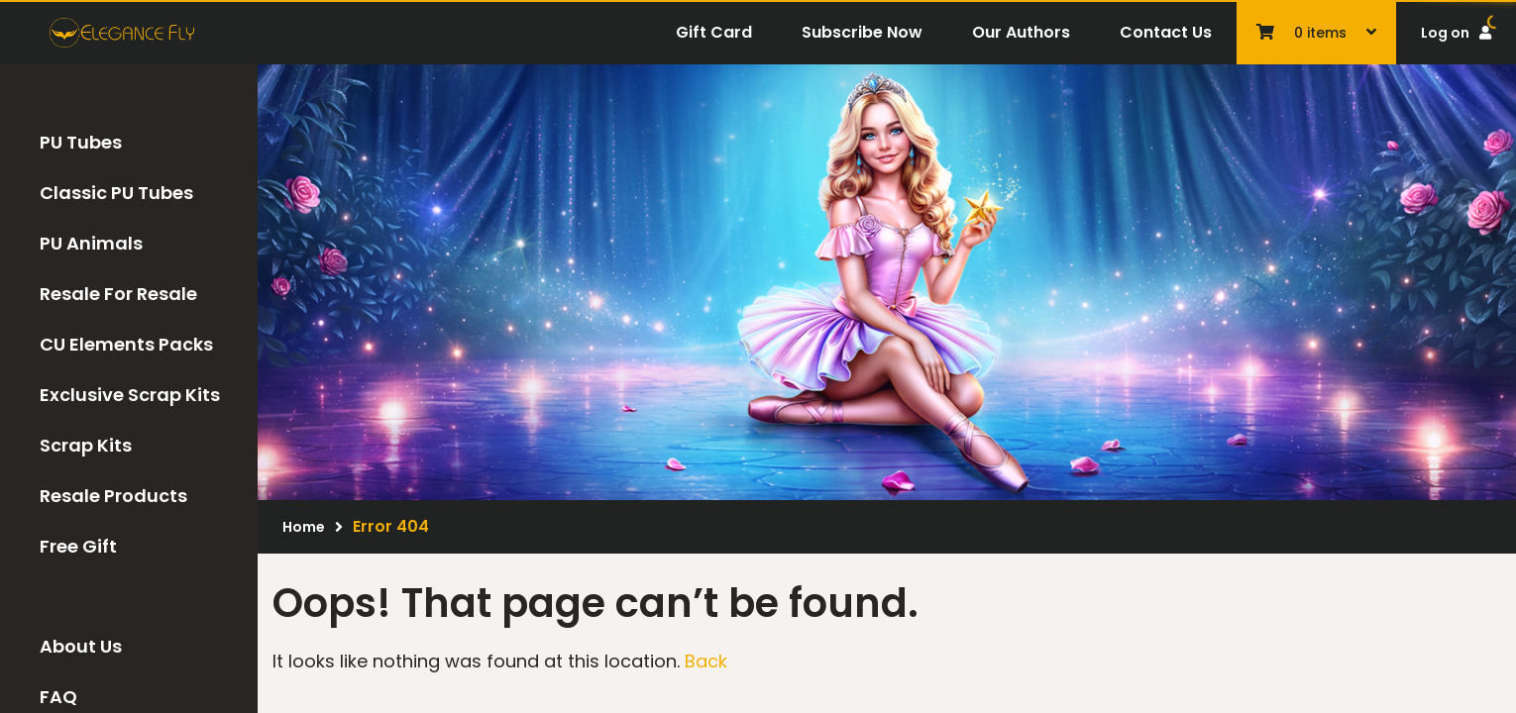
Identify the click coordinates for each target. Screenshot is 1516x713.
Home (303, 527)
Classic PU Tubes (116, 192)
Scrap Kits (86, 445)
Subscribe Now (862, 32)
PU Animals (91, 243)
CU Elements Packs (126, 344)
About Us (81, 646)
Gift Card (714, 32)
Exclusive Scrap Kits (130, 394)
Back (706, 661)
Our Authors (1021, 32)
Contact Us (1166, 32)
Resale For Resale (118, 293)
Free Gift (78, 546)
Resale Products (113, 495)
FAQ (58, 696)
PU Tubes (81, 142)
